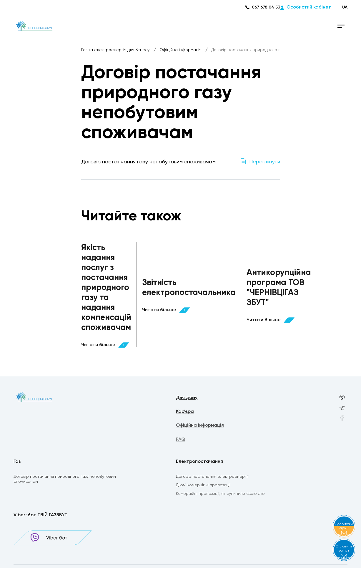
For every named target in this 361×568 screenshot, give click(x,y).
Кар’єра (185, 412)
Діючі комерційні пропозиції (203, 486)
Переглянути (264, 162)
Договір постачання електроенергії (212, 477)
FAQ (180, 440)
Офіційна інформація (180, 50)
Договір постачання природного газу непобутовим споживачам (65, 479)
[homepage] (34, 25)
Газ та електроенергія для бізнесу (116, 50)
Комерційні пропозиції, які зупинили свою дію (220, 494)
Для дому (186, 398)
